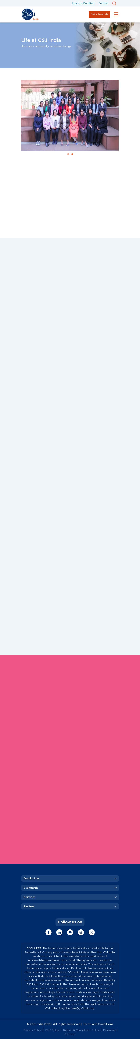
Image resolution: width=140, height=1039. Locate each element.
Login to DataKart (83, 3)
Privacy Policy (32, 1030)
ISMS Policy (52, 1030)
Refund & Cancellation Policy (81, 1030)
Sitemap (70, 1034)
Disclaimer (109, 1030)
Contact (104, 3)
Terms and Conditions (98, 1024)
